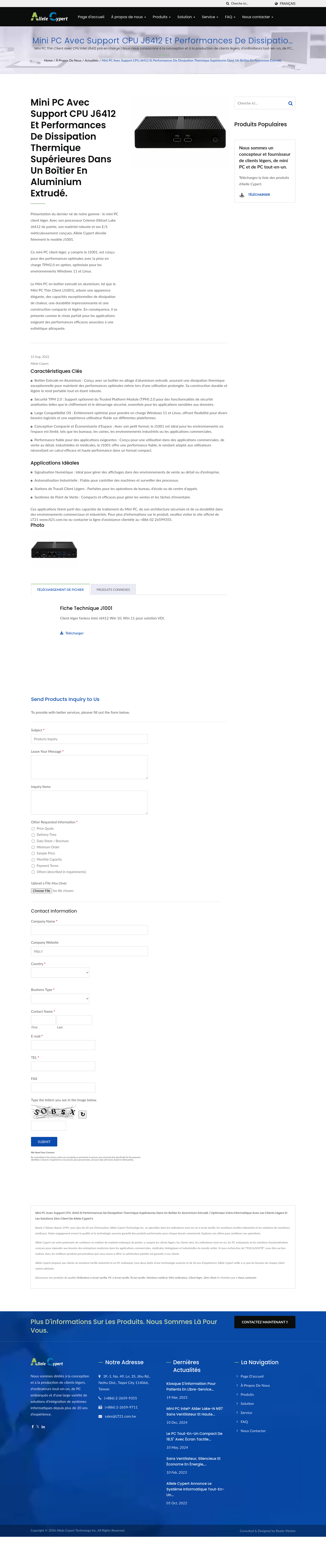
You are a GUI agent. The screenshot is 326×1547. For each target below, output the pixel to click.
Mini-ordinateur (178, 1277)
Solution (186, 17)
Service (210, 17)
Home (48, 60)
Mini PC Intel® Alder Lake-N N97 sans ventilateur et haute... (194, 1411)
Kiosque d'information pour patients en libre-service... (191, 1386)
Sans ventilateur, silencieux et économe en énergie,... (193, 1461)
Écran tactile (137, 1277)
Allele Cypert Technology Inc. (77, 1530)
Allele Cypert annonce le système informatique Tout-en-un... (195, 1489)
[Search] (251, 3)
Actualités (91, 60)
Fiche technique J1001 (86, 608)
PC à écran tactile (118, 1277)
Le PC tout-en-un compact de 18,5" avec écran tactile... (194, 1436)
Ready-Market (285, 1531)
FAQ (230, 17)
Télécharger (72, 633)
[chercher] (227, 3)
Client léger (195, 1277)
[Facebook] (33, 1426)
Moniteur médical (156, 1277)
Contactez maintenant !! (265, 1322)
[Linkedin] (43, 1426)
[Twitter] (37, 1426)
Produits (162, 17)
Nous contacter (257, 17)
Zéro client (210, 1277)
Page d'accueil (91, 17)
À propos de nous (128, 17)
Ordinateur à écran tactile (92, 1277)
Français (287, 3)
